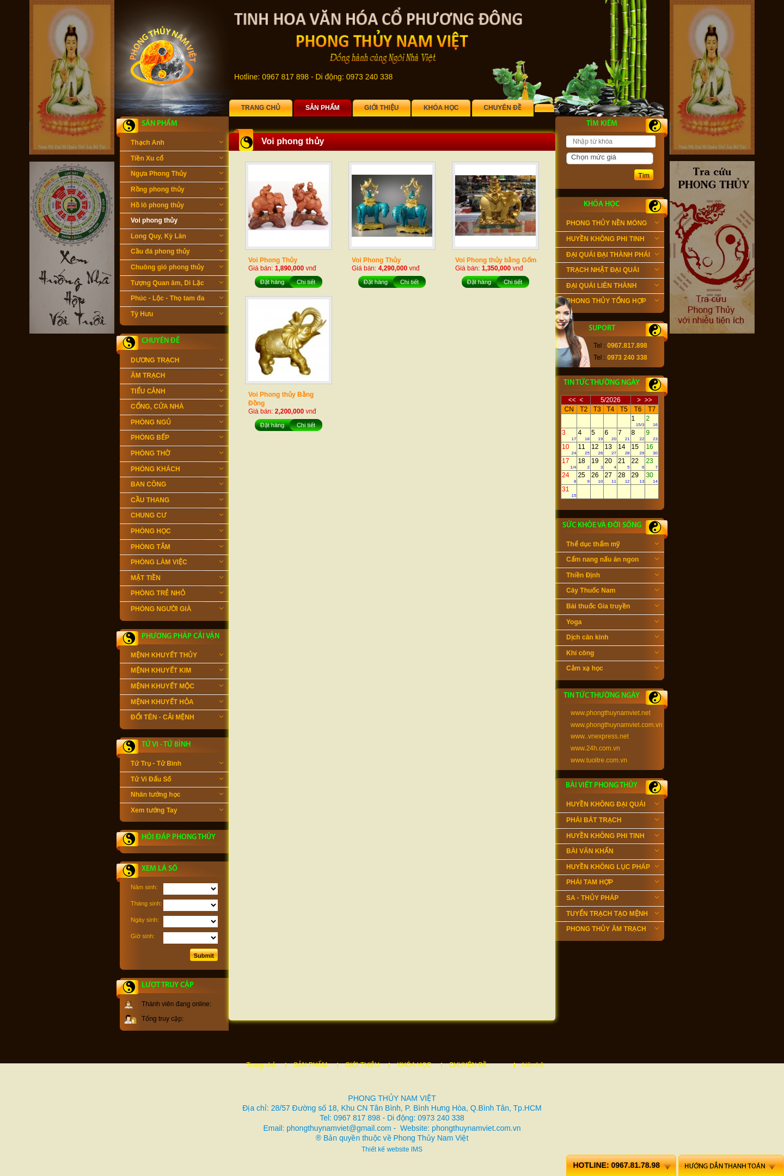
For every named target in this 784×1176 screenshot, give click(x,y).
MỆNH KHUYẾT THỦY (177, 656)
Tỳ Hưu (177, 315)
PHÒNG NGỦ (177, 423)
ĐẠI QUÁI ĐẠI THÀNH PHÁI (612, 256)
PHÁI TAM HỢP (612, 883)
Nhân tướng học (177, 796)
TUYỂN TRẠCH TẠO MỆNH (612, 915)
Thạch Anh (177, 144)
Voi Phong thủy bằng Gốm (495, 260)
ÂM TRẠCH (177, 376)
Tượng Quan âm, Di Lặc (177, 284)
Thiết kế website (385, 1149)
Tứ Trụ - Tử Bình (177, 764)
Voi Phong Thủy (272, 260)
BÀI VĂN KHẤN (612, 852)
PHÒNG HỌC (177, 532)
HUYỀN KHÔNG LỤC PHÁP (612, 868)
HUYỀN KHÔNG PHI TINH (612, 240)
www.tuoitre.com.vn (599, 760)
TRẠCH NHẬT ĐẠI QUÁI (612, 271)
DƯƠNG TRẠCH (177, 361)
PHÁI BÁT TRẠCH (612, 821)
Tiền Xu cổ (177, 159)
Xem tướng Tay (177, 811)
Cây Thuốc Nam (612, 591)
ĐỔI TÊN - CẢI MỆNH (177, 718)
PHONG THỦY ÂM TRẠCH (612, 930)
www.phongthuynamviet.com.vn (617, 725)
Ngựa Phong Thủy (177, 175)
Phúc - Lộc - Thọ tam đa (177, 299)
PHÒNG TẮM (177, 548)
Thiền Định (612, 576)
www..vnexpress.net (600, 736)
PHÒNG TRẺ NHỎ (177, 594)
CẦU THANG (177, 501)
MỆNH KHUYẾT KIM (177, 671)
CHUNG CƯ (177, 516)
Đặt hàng (272, 282)
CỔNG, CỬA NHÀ (177, 407)
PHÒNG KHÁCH (177, 470)
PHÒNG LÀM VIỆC (177, 563)
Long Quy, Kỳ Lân (177, 237)
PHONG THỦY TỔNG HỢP (612, 302)
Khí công (612, 654)
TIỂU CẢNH (177, 392)
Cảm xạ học (612, 669)
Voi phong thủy (177, 221)
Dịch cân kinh (612, 638)
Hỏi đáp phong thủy (179, 837)
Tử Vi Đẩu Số (177, 780)
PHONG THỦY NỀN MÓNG (612, 224)
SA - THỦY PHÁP (612, 899)
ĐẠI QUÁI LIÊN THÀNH (612, 287)
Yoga (612, 623)
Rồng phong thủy (177, 190)
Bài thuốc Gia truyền (612, 607)
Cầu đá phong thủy (177, 252)
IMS (416, 1149)
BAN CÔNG (177, 485)
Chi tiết (306, 282)
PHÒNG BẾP (177, 439)
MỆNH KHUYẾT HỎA (177, 703)
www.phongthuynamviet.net (611, 713)
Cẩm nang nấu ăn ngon (612, 560)
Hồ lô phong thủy (177, 206)
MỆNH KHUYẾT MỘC (177, 687)
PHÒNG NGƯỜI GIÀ (177, 610)
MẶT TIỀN (177, 579)
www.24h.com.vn (595, 748)
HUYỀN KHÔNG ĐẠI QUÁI (612, 805)
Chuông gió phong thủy (177, 268)
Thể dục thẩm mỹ (612, 545)
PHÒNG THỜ (177, 454)
